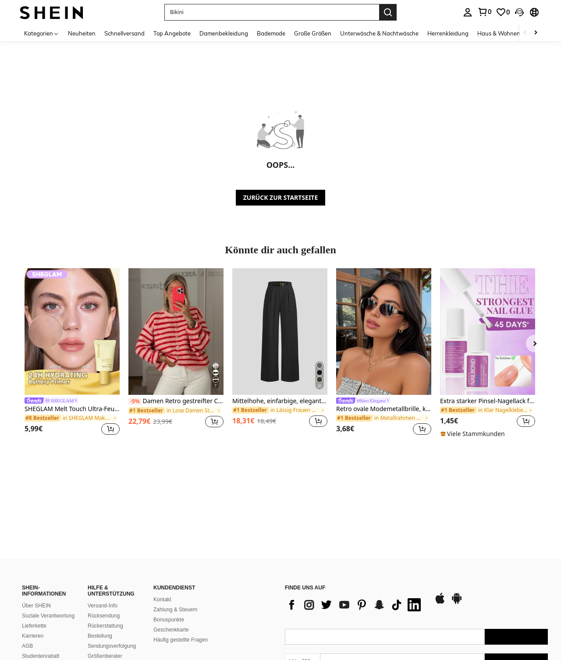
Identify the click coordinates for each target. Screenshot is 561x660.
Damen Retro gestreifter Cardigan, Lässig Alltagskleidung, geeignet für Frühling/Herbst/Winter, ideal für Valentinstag (176, 401)
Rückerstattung (105, 561)
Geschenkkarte (171, 565)
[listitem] (72, 353)
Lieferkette (34, 561)
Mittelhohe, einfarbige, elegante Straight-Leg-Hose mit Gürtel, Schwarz (279, 401)
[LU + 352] (302, 596)
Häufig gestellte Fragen (180, 575)
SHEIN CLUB (37, 611)
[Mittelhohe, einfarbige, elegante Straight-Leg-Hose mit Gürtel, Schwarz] (279, 331)
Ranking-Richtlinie (109, 617)
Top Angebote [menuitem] (172, 33)
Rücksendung (104, 551)
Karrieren (32, 571)
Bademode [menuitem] (271, 33)
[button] (271, 12)
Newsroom (34, 601)
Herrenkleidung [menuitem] (448, 33)
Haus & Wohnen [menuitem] (498, 33)
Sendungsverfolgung (112, 581)
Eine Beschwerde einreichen (42, 648)
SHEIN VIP (35, 621)
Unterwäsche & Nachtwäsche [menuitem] (379, 33)
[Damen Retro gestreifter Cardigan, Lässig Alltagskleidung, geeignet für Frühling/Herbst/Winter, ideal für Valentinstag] (176, 331)
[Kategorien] (42, 33)
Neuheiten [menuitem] (82, 33)
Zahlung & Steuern (175, 545)
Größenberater (105, 591)
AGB (27, 581)
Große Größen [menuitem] (312, 33)
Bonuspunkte (168, 555)
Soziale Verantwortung (48, 551)
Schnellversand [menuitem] (124, 33)
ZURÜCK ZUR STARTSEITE (280, 197)
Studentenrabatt (40, 591)
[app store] (440, 538)
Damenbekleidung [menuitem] (223, 33)
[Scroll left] (525, 33)
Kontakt (162, 535)
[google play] (457, 538)
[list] (355, 539)
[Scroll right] (536, 33)
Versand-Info (102, 541)
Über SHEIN (36, 541)
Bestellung (100, 571)
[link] (484, 12)
